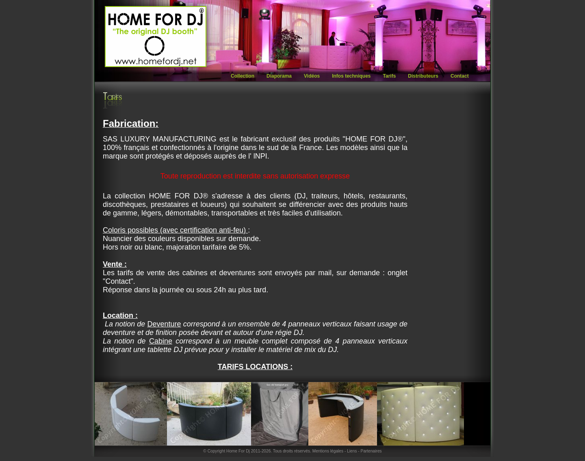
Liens (352, 451)
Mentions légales (327, 451)
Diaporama (279, 76)
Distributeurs (423, 76)
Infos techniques (351, 76)
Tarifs (389, 76)
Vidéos (312, 76)
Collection (242, 76)
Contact (460, 76)
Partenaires (371, 451)
